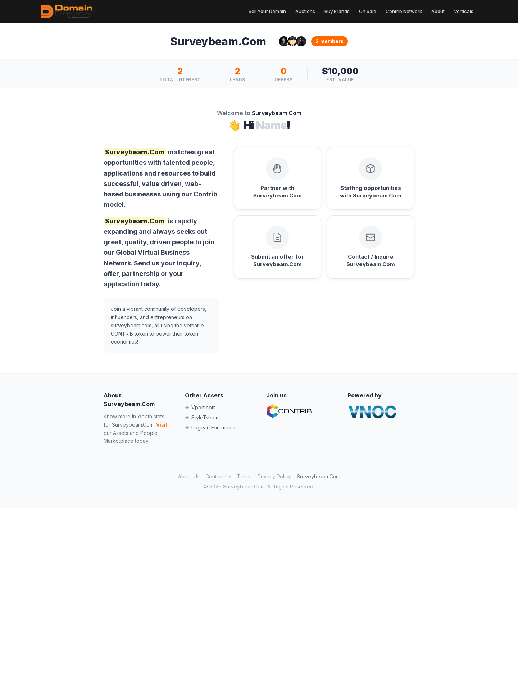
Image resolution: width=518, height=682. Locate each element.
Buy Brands (337, 11)
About (438, 11)
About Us (189, 476)
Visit (161, 425)
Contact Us (218, 476)
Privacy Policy (274, 476)
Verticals (463, 11)
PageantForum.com (211, 427)
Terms (244, 476)
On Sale (367, 11)
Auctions (305, 11)
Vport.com (200, 407)
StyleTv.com (202, 417)
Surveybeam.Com (318, 476)
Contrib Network (404, 11)
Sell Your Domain (267, 11)
